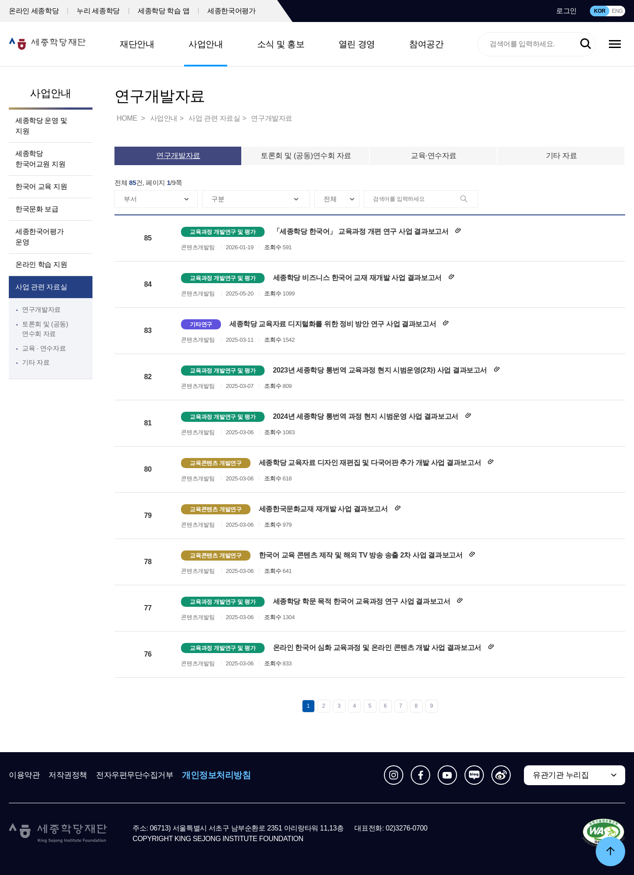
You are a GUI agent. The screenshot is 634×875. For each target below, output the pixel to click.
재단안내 (137, 44)
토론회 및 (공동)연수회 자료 (306, 155)
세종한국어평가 (231, 11)
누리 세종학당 (98, 11)
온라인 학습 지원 (41, 264)
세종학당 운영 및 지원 (41, 126)
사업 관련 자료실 (41, 287)
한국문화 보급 (37, 209)
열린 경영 (357, 44)
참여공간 (426, 44)
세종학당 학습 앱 (163, 11)
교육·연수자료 (434, 155)
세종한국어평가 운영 (39, 237)
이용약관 (24, 775)
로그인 (566, 11)
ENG (617, 11)
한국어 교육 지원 (41, 186)
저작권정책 (67, 775)
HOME (128, 118)
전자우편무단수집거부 (134, 775)
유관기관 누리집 (561, 775)
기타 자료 (35, 362)
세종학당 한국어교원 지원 (40, 159)
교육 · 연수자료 (44, 348)
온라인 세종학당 (34, 11)
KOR (599, 11)
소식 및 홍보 (281, 44)
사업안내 (205, 44)
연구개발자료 (41, 309)
